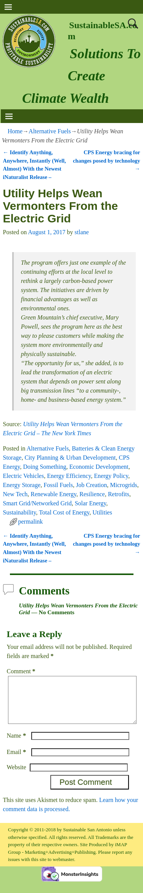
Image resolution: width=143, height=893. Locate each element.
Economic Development (99, 466)
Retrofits (118, 494)
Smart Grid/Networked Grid (37, 503)
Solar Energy (90, 503)
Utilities (102, 512)
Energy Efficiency (69, 476)
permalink (30, 521)
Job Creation (91, 485)
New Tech (15, 494)
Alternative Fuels (50, 131)
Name (17, 744)
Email (17, 761)
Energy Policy (111, 476)
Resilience (92, 494)
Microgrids (123, 485)
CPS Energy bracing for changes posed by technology (106, 160)
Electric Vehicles (23, 476)
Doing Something (44, 466)
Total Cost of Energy (64, 512)
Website (16, 776)
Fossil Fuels (58, 485)
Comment (22, 671)
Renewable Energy (53, 494)
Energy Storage (22, 485)
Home (15, 131)
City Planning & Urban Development (70, 457)
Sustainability (19, 512)
